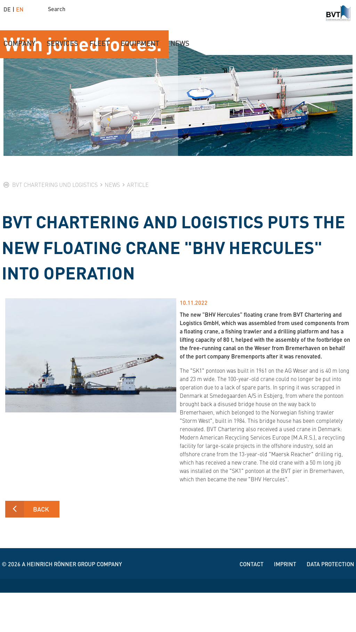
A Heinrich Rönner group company (72, 603)
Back (41, 548)
